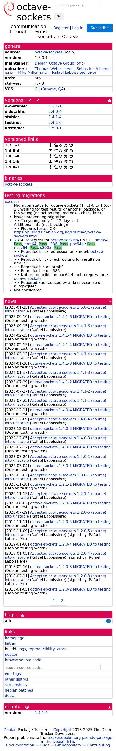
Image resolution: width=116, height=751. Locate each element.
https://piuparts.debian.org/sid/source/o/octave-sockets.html (57, 234)
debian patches (19, 690)
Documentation (20, 745)
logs (22, 649)
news (10, 301)
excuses (12, 201)
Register (61, 27)
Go (59, 16)
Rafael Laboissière (69, 72)
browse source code (23, 660)
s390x (45, 247)
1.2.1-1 (55, 106)
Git (37, 89)
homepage (14, 638)
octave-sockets (48, 52)
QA (61, 89)
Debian (10, 730)
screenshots (16, 685)
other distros (16, 679)
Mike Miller (28, 72)
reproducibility (41, 649)
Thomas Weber (48, 69)
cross (61, 649)
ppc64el (77, 244)
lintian (10, 643)
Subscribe (100, 28)
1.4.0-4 (55, 111)
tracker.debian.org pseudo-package (79, 737)
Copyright (62, 730)
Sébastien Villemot (94, 69)
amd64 (101, 240)
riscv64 (20, 247)
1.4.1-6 (55, 122)
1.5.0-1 (55, 128)
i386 (53, 244)
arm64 (30, 244)
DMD (80, 63)
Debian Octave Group (54, 63)
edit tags (13, 674)
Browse (49, 89)
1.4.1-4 (55, 117)
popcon (11, 654)
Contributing (98, 745)
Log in (77, 27)
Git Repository (68, 745)
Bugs (44, 745)
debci (10, 695)
